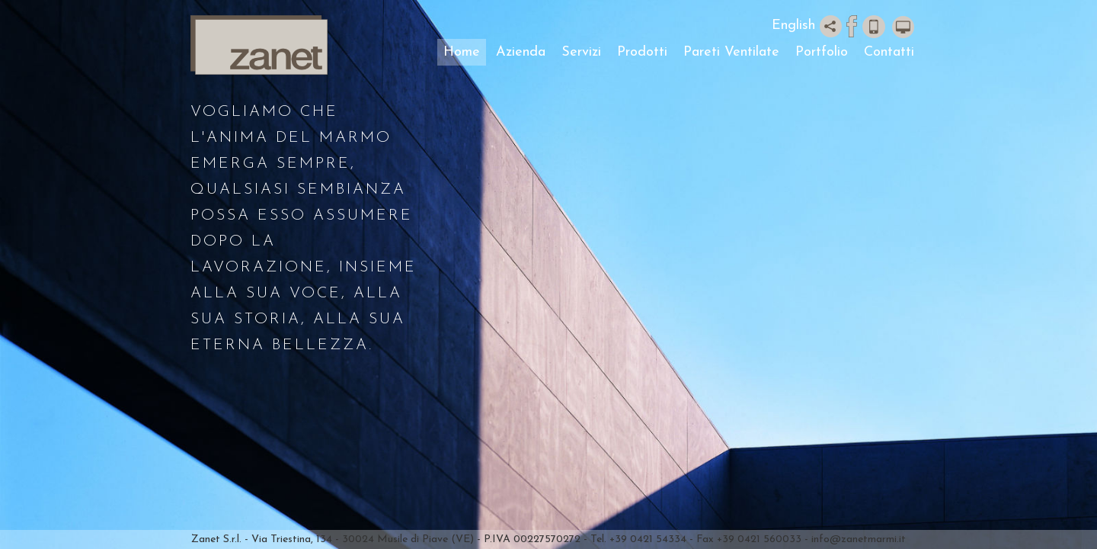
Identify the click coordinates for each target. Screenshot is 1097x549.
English (793, 25)
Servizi (581, 52)
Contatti (889, 52)
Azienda (520, 52)
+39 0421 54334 (647, 539)
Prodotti (642, 52)
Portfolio (821, 52)
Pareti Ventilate (731, 52)
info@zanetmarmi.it (858, 539)
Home (461, 52)
